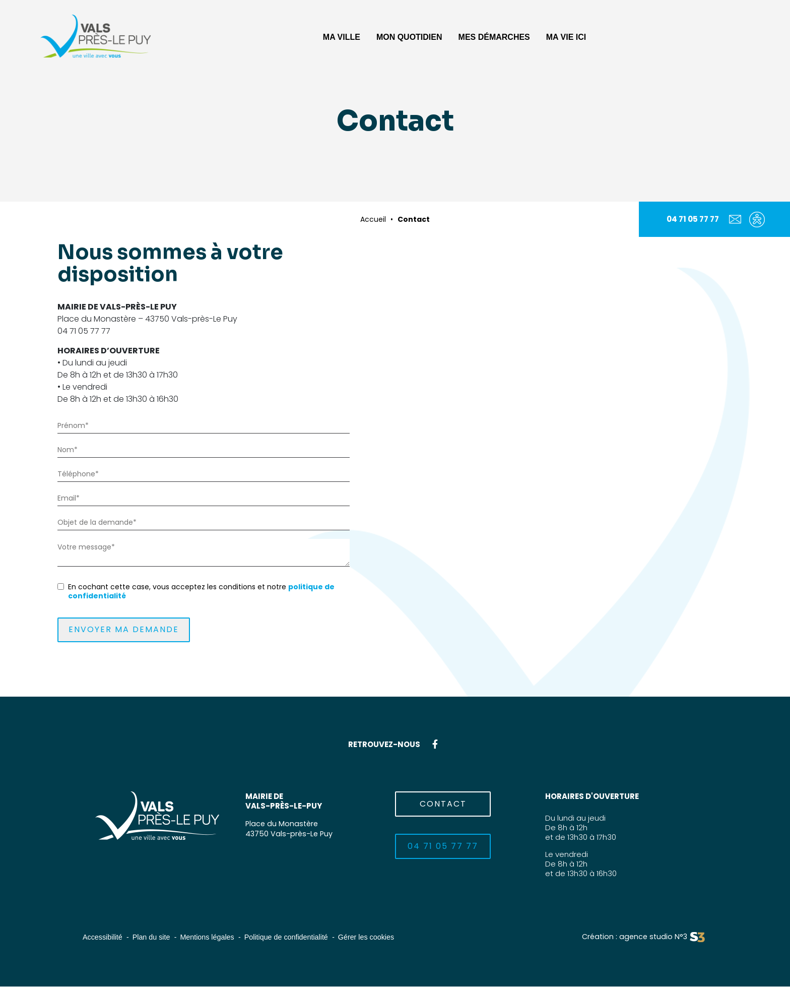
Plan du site (154, 938)
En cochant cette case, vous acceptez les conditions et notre (201, 591)
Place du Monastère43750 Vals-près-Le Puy (290, 829)
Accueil (373, 219)
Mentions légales (212, 938)
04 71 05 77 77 (692, 219)
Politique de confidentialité (295, 938)
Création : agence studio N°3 (632, 938)
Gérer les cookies (378, 938)
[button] (341, 36)
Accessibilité (103, 938)
